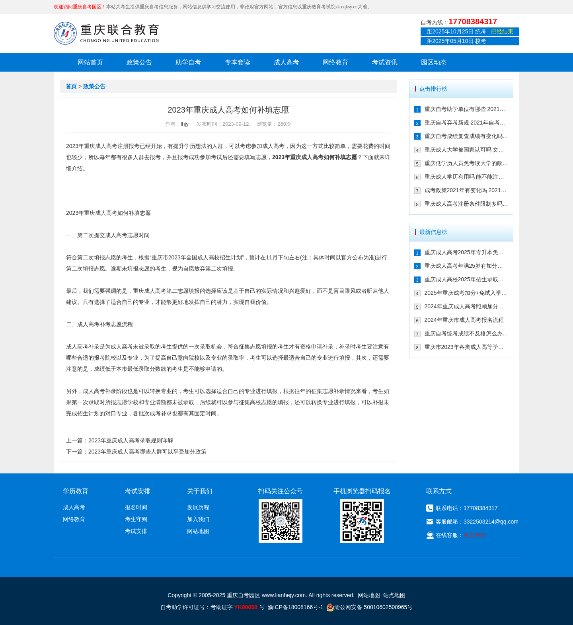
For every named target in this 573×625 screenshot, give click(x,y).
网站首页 (90, 62)
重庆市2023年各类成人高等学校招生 (467, 347)
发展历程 (198, 507)
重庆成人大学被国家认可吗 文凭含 (467, 149)
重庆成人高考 (100, 146)
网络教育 (335, 62)
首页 (71, 86)
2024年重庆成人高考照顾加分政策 (467, 306)
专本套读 (237, 62)
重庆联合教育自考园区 (106, 33)
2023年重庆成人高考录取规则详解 (130, 440)
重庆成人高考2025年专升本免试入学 (467, 252)
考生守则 (136, 519)
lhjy (185, 124)
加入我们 (198, 519)
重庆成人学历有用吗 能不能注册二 (467, 176)
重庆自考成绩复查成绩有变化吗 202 (467, 136)
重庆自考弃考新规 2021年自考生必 (467, 122)
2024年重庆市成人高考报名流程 (464, 320)
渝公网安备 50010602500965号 (369, 607)
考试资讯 (385, 62)
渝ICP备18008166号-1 (296, 607)
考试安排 (136, 531)
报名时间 (136, 507)
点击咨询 (475, 535)
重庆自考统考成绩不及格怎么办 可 (467, 333)
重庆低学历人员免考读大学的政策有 (467, 163)
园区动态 (433, 62)
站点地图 (394, 595)
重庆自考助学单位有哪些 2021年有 (467, 109)
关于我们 (199, 491)
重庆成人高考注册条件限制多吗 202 (467, 204)
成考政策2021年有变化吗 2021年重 (467, 190)
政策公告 (139, 62)
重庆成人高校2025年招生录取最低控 (467, 279)
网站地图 (198, 531)
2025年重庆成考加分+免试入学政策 (467, 293)
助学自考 (188, 62)
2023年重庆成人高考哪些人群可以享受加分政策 (147, 451)
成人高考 (286, 62)
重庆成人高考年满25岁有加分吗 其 (467, 266)
